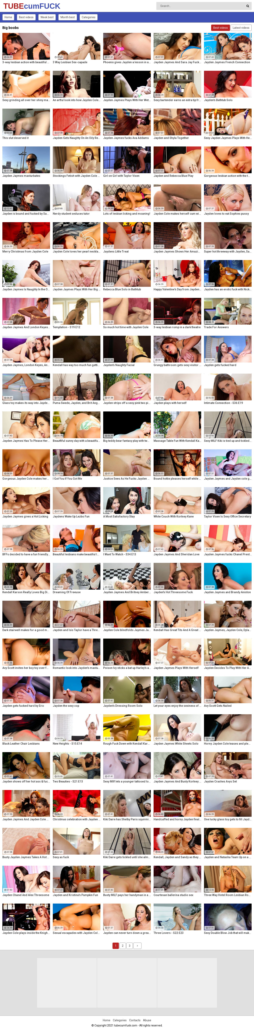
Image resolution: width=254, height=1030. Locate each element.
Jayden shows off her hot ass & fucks (26, 781)
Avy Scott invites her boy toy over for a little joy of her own (26, 667)
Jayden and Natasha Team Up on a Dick (228, 857)
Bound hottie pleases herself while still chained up (177, 478)
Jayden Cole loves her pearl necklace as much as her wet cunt (76, 251)
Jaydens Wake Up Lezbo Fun (71, 516)
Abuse (147, 1020)
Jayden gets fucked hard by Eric (23, 705)
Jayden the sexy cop (66, 705)
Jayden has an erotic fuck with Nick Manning (228, 289)
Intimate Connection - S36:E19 (223, 403)
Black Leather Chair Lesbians (21, 743)
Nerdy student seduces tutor (71, 213)
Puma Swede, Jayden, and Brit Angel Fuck (76, 403)
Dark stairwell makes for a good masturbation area (26, 630)
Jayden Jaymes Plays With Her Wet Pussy (127, 100)
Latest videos (241, 27)
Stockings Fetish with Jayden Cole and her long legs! (76, 175)
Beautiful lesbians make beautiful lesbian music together (76, 554)
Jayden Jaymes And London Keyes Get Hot (26, 327)
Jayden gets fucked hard (220, 365)
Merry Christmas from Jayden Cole (25, 251)
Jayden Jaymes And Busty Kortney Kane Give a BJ (177, 781)
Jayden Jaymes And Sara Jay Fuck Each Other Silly (177, 62)
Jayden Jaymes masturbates (21, 175)
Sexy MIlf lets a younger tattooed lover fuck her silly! (127, 781)
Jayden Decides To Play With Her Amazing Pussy (228, 667)
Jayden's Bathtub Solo (218, 100)
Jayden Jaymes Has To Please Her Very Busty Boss (26, 440)
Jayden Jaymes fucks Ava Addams (126, 138)
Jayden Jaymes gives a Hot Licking (25, 516)
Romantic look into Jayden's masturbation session (76, 667)
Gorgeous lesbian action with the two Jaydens (228, 175)
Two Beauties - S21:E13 (68, 781)
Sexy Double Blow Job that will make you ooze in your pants (228, 932)
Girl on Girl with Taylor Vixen (121, 175)
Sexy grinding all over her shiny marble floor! (26, 100)
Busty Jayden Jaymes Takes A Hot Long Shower (26, 857)
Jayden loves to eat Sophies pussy (226, 213)
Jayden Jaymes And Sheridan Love (176, 554)
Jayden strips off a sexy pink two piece (127, 403)
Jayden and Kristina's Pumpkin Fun (75, 895)
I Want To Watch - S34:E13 (119, 554)
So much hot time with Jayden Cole (125, 327)
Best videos (26, 17)
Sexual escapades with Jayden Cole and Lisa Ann (76, 932)
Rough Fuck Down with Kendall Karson (127, 743)
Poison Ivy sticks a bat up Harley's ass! (127, 667)
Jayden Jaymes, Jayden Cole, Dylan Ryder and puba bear (228, 630)
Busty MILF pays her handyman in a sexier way (127, 895)
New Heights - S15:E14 (67, 743)
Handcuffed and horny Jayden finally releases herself (177, 819)
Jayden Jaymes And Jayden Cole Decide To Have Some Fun (26, 819)
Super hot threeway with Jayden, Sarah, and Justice (228, 251)
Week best (47, 17)
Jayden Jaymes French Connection (227, 62)
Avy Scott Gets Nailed (218, 705)
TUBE (13, 6)
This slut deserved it (15, 138)
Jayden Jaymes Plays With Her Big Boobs (76, 289)
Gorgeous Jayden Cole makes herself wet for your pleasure (26, 478)
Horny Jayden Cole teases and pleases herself (228, 743)
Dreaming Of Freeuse (67, 592)
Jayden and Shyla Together (171, 138)
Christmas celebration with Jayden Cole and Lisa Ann (76, 819)
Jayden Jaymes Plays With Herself (176, 667)
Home (8, 17)
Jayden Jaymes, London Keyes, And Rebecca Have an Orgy (26, 365)
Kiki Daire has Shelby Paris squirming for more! (127, 819)
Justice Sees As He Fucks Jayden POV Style (127, 478)
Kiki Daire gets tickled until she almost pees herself (127, 857)
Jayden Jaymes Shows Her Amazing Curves (177, 251)
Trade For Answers (216, 327)
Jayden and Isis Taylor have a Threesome (76, 630)
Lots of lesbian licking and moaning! (126, 213)
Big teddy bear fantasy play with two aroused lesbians (127, 440)
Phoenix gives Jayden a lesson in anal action (127, 62)
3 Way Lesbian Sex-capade (70, 62)
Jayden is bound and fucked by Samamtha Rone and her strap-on (26, 213)
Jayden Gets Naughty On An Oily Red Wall (76, 138)
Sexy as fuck (61, 857)
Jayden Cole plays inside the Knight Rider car (26, 932)
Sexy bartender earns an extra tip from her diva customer (177, 100)
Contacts (134, 1020)
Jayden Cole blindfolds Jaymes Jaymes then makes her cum (127, 630)
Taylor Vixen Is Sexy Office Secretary (227, 516)
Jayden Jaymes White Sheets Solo (176, 743)
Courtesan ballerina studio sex (173, 895)
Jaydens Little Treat (116, 251)
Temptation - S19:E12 (66, 327)
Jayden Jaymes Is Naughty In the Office (26, 289)
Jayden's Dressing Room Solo (122, 705)
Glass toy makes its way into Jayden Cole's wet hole (26, 403)
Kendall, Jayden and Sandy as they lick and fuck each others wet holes (177, 857)
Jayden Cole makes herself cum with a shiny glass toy (177, 213)
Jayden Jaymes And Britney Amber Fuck (127, 592)
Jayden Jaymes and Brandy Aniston (227, 592)
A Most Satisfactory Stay (119, 516)
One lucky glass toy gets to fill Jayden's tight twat (228, 819)
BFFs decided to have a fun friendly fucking (26, 554)
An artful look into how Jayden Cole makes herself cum (76, 100)
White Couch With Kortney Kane (174, 516)
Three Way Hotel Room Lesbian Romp (228, 895)
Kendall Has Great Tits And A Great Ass (177, 630)
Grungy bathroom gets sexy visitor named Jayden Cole (177, 365)
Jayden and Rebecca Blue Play (173, 175)
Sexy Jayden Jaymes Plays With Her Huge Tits (228, 138)
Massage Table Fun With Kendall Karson (177, 440)
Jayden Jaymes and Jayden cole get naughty (228, 478)
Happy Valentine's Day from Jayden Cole (177, 289)
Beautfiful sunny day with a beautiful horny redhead (76, 440)
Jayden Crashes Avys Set (220, 781)
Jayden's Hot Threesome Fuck (173, 592)
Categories (88, 17)
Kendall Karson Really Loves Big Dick (26, 592)
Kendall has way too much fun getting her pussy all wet (76, 365)
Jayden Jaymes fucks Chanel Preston (228, 554)
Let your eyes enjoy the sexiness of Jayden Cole (177, 705)
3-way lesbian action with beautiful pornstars (26, 62)
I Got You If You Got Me (67, 478)
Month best (68, 17)
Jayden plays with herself (170, 403)
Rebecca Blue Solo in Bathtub (122, 289)
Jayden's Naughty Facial (119, 365)
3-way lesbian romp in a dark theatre (177, 327)
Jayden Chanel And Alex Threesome (25, 895)
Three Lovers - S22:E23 (169, 932)
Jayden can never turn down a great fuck (127, 932)
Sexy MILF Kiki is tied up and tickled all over (228, 440)
